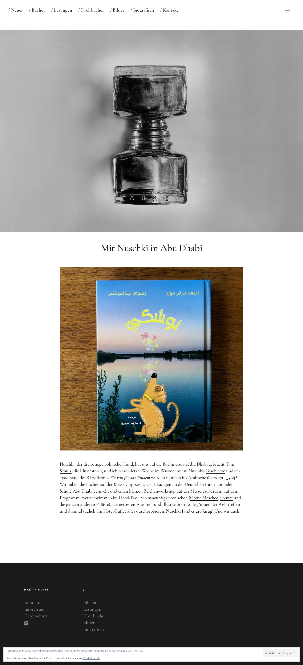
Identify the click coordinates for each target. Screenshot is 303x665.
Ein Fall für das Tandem (130, 483)
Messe (119, 490)
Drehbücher (94, 616)
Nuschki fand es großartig (189, 517)
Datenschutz (36, 616)
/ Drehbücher (91, 10)
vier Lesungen (158, 490)
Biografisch (93, 629)
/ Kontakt (169, 10)
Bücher (90, 602)
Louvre (226, 504)
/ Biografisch (142, 10)
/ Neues (15, 10)
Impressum (34, 609)
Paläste (102, 510)
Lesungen (92, 609)
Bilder (89, 622)
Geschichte (215, 477)
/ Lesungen (61, 10)
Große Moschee (204, 504)
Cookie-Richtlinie (91, 658)
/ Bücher (37, 10)
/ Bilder (117, 10)
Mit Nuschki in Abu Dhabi (151, 254)
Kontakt (32, 602)
